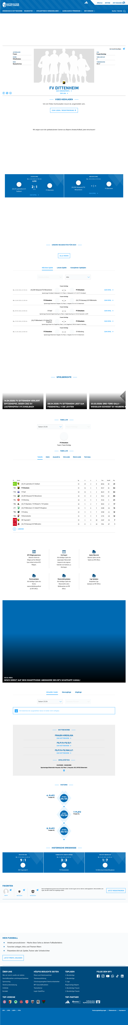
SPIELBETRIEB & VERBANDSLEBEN (48, 11)
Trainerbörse (38, 988)
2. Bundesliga (69, 978)
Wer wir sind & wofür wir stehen (13, 975)
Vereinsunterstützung (9, 985)
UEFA (14, 1010)
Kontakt (5, 991)
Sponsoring (6, 981)
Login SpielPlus (39, 991)
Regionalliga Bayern (72, 985)
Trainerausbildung (40, 978)
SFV (3, 1010)
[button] (3, 93)
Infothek (107, 3)
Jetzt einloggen (117, 3)
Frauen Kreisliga (101, 54)
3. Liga (67, 981)
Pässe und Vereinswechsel (43, 975)
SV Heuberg (24, 512)
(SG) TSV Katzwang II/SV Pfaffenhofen (31, 524)
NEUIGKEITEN (29, 11)
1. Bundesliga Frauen (72, 988)
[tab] (47, 268)
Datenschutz (112, 1010)
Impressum (122, 1010)
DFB (8, 1010)
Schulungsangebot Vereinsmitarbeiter (47, 981)
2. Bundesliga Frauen (72, 991)
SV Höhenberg (25, 500)
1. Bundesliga (69, 975)
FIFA (19, 1010)
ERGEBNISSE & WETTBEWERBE (12, 11)
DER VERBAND (89, 11)
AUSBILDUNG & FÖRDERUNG (72, 11)
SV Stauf (23, 492)
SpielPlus (99, 3)
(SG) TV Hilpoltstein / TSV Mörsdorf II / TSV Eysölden (34, 504)
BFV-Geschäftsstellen (41, 985)
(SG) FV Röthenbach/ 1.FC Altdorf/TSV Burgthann (34, 508)
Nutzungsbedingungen (99, 1010)
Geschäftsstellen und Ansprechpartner (15, 978)
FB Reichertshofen (26, 516)
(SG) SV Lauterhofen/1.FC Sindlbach (30, 484)
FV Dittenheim (25, 488)
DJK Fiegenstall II (25, 520)
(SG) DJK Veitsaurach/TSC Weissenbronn (31, 496)
